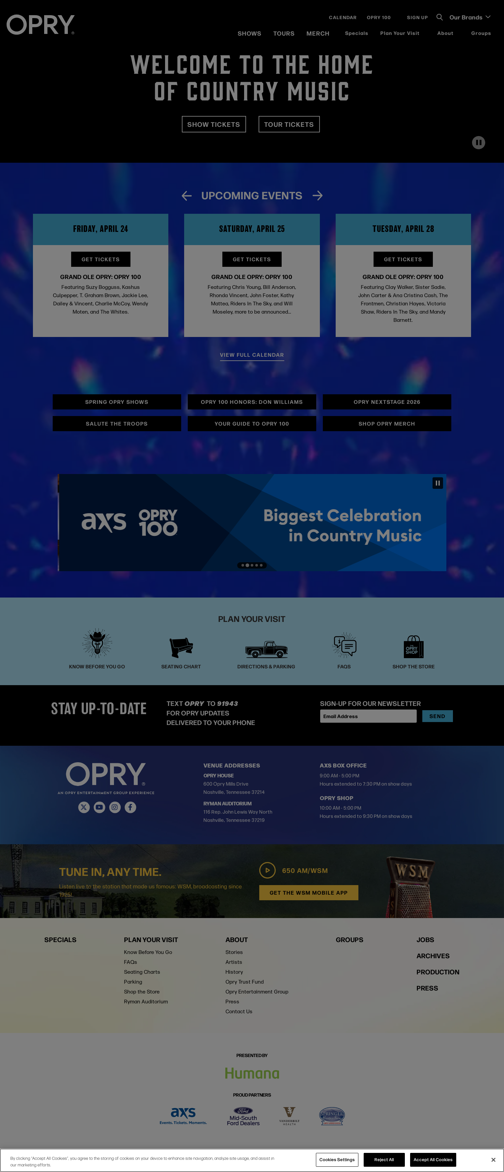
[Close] (493, 1160)
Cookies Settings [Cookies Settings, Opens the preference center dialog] (337, 1159)
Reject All (384, 1159)
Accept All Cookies (433, 1159)
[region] (252, 1160)
